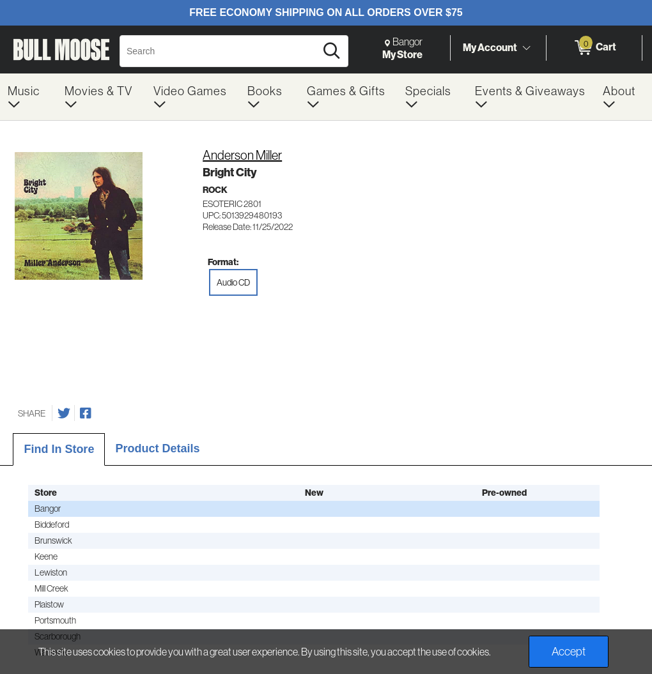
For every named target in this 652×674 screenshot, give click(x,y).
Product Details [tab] (157, 448)
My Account (490, 47)
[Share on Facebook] (85, 413)
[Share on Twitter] (64, 413)
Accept (569, 651)
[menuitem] (28, 96)
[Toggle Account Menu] (526, 48)
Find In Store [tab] (59, 449)
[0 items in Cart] (594, 47)
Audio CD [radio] (233, 282)
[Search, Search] (219, 51)
